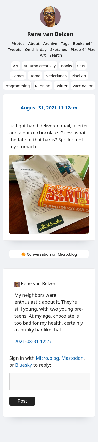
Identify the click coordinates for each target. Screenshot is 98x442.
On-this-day (36, 49)
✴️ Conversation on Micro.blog (49, 254)
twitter (61, 85)
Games (18, 75)
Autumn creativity (40, 65)
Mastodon (73, 358)
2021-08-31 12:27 (33, 341)
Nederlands (56, 75)
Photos (18, 43)
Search (55, 55)
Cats (81, 65)
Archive (50, 43)
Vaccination (83, 85)
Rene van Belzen (50, 34)
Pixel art (79, 75)
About (33, 43)
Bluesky (23, 365)
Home (34, 75)
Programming (17, 85)
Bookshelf (82, 43)
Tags (65, 43)
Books (66, 65)
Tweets (14, 49)
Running (43, 85)
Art (15, 65)
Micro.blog (47, 358)
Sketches (58, 49)
